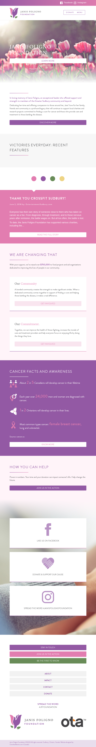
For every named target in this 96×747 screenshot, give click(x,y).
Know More (48, 444)
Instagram (82, 3)
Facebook (68, 3)
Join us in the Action (48, 488)
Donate (70, 12)
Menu (79, 12)
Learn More (47, 60)
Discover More (48, 122)
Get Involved (48, 303)
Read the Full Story (48, 234)
